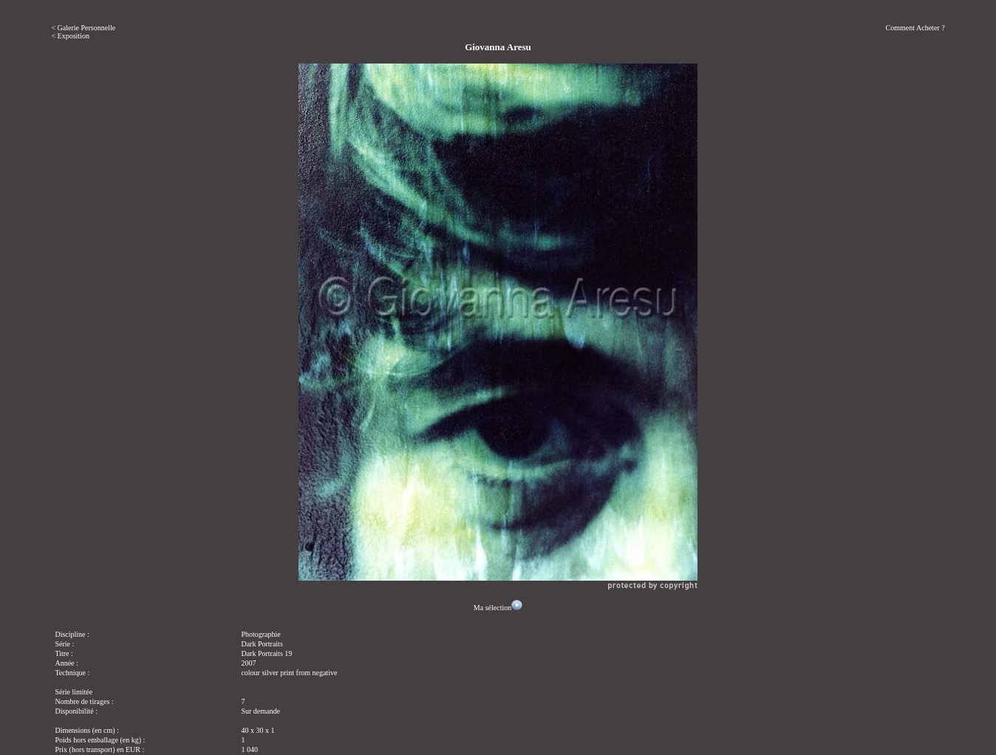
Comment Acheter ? (915, 28)
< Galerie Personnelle (83, 28)
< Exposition (70, 36)
